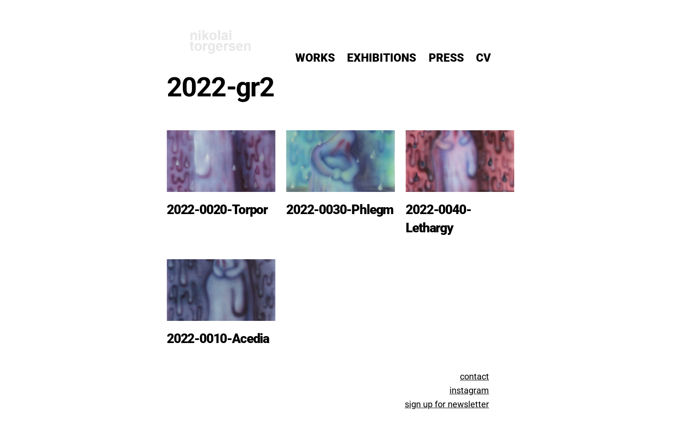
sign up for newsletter (447, 404)
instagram (469, 391)
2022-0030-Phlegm (339, 209)
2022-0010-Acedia (218, 338)
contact (474, 377)
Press (446, 57)
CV (483, 57)
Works (315, 57)
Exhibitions (381, 57)
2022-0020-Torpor (217, 209)
